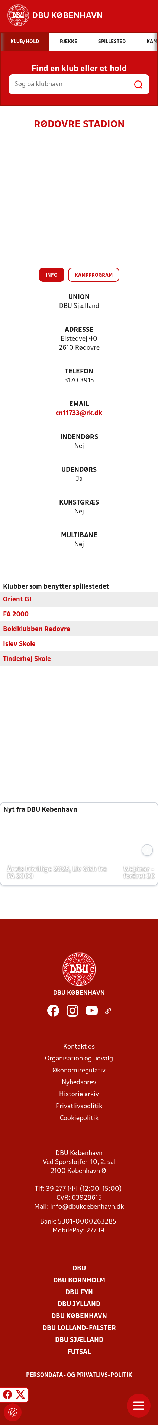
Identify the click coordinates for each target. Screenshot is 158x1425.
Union (79, 297)
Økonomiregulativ (79, 1071)
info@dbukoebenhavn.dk (87, 1207)
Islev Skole (19, 644)
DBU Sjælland (79, 1340)
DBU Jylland (79, 1304)
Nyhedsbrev (79, 1082)
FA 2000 (16, 614)
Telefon (79, 372)
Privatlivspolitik (79, 1106)
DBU (79, 1269)
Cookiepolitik (79, 1118)
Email (79, 404)
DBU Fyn (79, 1292)
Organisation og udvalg (79, 1059)
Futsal (79, 1352)
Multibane (79, 535)
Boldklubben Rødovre (36, 629)
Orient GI (17, 600)
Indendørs (79, 437)
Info (52, 275)
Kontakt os (79, 1047)
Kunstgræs (79, 503)
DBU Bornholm (79, 1281)
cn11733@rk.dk (79, 413)
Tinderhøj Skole (27, 659)
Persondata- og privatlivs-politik (79, 1375)
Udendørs (79, 470)
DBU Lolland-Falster (79, 1328)
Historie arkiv (79, 1094)
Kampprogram (94, 275)
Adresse (79, 330)
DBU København (79, 1316)
